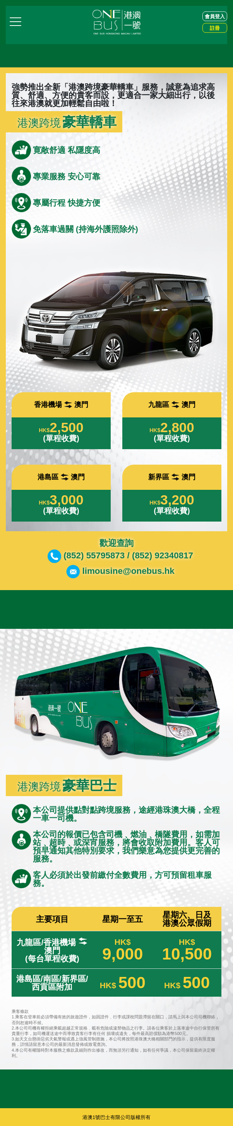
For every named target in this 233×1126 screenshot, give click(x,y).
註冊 (215, 28)
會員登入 (215, 16)
